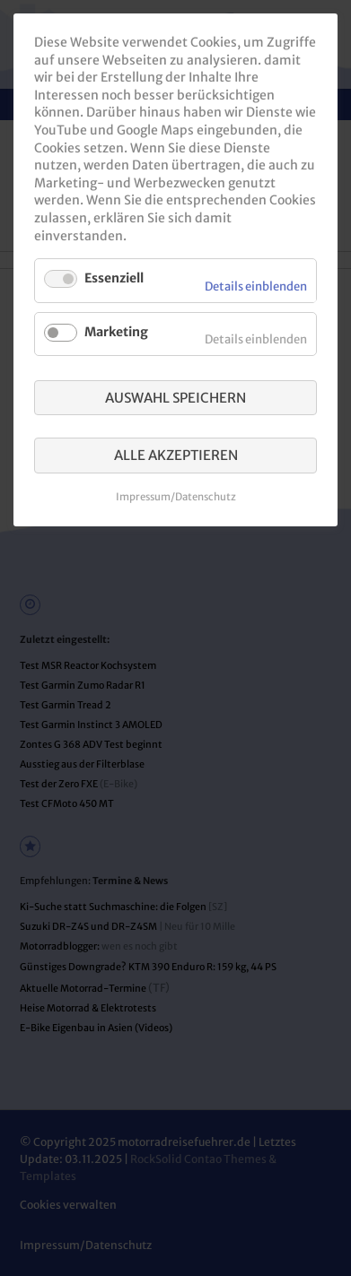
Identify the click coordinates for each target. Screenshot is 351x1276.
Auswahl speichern (175, 397)
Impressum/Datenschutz (176, 496)
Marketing (116, 332)
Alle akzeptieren (176, 455)
